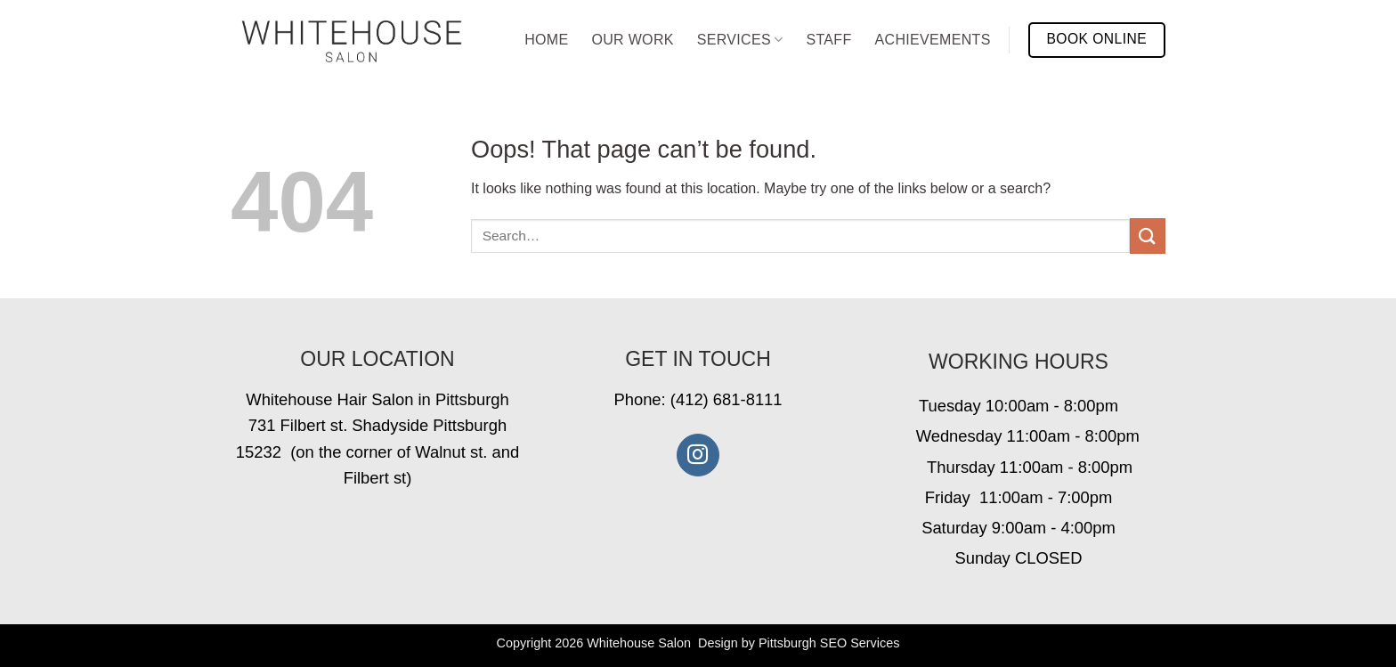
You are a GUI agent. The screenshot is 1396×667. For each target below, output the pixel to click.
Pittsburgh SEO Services (829, 643)
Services (740, 39)
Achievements (933, 39)
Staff (828, 39)
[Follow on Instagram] (698, 455)
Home (546, 39)
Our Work (632, 39)
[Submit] (1147, 235)
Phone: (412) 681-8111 (697, 399)
